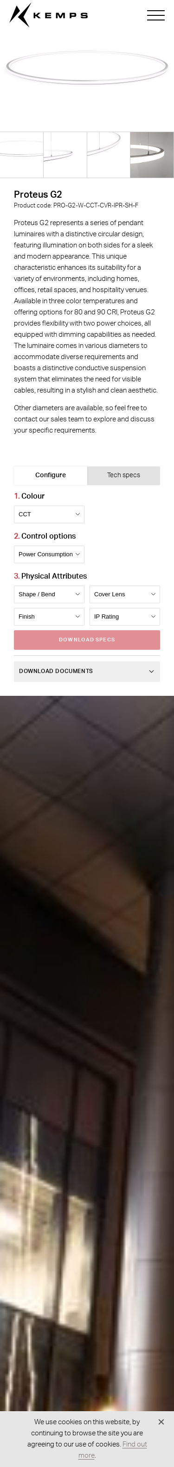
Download (87, 639)
